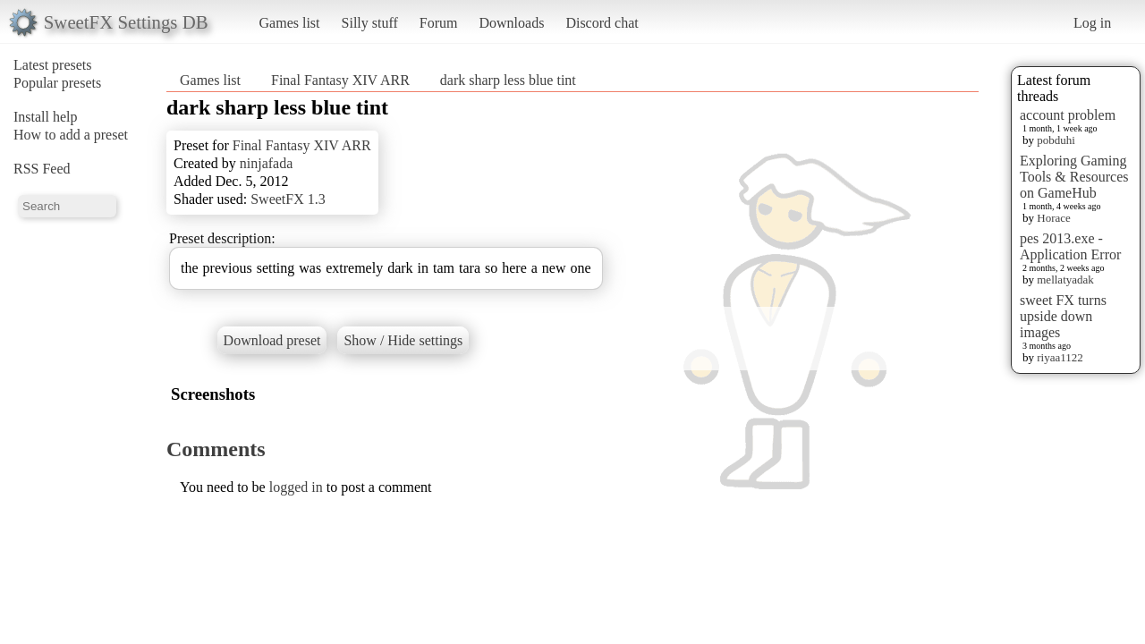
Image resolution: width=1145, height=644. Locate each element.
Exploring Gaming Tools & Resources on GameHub (1074, 176)
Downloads (511, 22)
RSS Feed (42, 168)
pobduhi (1056, 140)
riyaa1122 (1060, 357)
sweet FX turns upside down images (1063, 316)
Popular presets (57, 82)
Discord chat (601, 22)
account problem (1067, 115)
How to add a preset (70, 134)
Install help (45, 116)
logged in (296, 487)
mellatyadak (1065, 279)
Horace (1054, 218)
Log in (1092, 22)
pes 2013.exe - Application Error (1070, 246)
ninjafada (266, 163)
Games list (289, 22)
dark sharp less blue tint (508, 80)
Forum (439, 22)
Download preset (272, 340)
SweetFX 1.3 (288, 199)
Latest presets (52, 64)
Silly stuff (370, 22)
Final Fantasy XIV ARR (340, 80)
